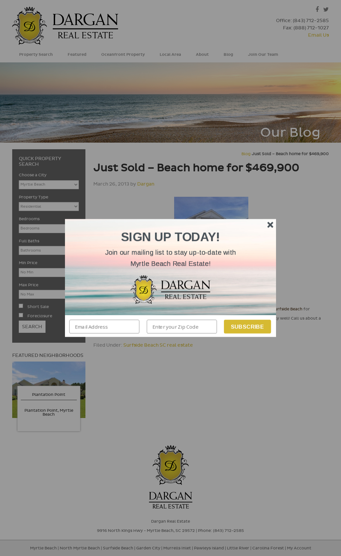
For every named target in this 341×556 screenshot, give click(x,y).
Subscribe (247, 327)
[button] (170, 258)
